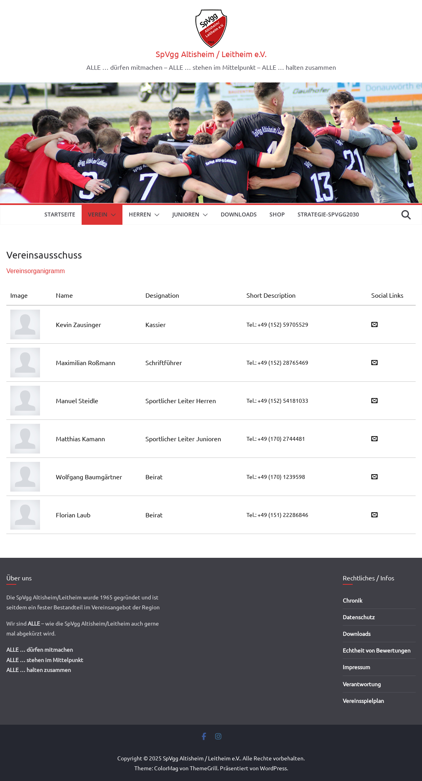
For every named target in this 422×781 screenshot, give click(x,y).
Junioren (185, 214)
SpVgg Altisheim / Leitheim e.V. (211, 54)
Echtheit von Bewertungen (377, 650)
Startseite (59, 214)
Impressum (356, 666)
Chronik (352, 600)
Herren (140, 214)
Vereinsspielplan (363, 700)
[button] (111, 215)
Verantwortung (362, 683)
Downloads (239, 214)
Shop (277, 214)
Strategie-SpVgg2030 (328, 214)
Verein (97, 214)
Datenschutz (359, 616)
